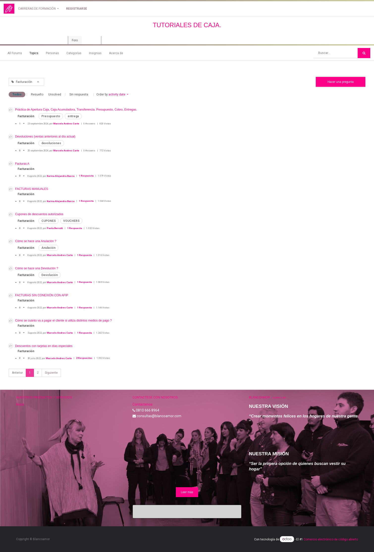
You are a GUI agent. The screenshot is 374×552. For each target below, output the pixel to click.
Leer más (187, 492)
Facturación (26, 116)
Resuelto (37, 94)
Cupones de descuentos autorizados (39, 214)
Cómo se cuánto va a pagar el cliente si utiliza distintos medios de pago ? (63, 320)
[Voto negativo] (24, 123)
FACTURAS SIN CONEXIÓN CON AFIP (41, 295)
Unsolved (54, 94)
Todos (17, 94)
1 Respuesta (86, 175)
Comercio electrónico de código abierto (331, 539)
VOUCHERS (71, 221)
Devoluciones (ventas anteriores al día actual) (45, 136)
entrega (73, 116)
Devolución (49, 275)
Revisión (91, 40)
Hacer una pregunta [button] (340, 82)
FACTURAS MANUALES (31, 189)
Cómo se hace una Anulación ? (35, 241)
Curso (58, 40)
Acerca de (116, 53)
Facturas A (22, 163)
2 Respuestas (84, 358)
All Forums (14, 53)
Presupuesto (50, 116)
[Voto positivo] (17, 123)
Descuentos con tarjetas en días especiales (43, 346)
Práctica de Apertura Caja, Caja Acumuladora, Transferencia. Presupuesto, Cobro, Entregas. (76, 109)
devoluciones (51, 143)
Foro (75, 40)
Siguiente (51, 372)
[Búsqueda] (364, 53)
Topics (33, 53)
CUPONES (48, 221)
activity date (117, 94)
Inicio (20, 404)
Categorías (73, 53)
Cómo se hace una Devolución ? (36, 268)
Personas (52, 53)
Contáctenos (143, 404)
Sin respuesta (78, 94)
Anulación (48, 248)
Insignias (95, 53)
